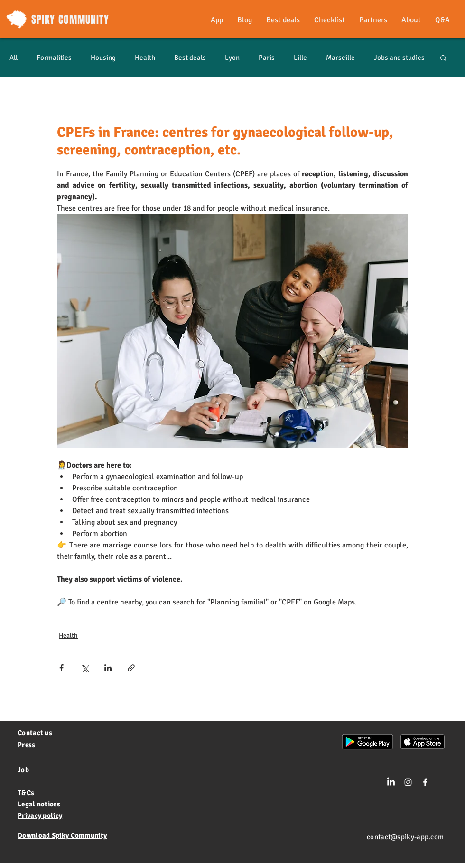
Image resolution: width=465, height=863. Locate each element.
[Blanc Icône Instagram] (408, 782)
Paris (267, 57)
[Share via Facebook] (61, 667)
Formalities (54, 57)
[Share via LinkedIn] (107, 667)
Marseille (340, 57)
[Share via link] (131, 667)
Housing (103, 57)
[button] (443, 57)
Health (145, 57)
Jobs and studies (399, 57)
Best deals (190, 57)
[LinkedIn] (391, 782)
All (13, 57)
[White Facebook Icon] (425, 782)
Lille (300, 57)
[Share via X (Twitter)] (84, 667)
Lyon (232, 57)
